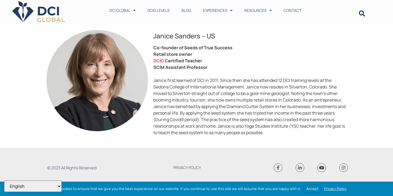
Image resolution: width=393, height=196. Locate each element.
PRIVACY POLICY (187, 167)
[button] (362, 13)
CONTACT (292, 9)
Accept (312, 188)
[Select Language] (33, 186)
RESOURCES (258, 9)
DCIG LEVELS (158, 9)
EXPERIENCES (218, 9)
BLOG (186, 9)
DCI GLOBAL (122, 9)
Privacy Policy (335, 188)
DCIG (158, 61)
